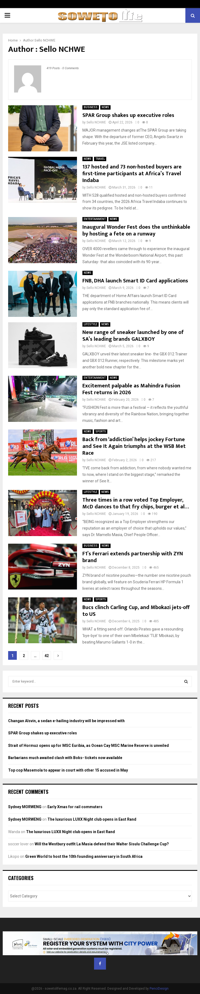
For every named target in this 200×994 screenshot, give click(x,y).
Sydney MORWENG (24, 807)
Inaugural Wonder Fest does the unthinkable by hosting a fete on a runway (136, 230)
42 (46, 656)
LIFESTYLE (90, 324)
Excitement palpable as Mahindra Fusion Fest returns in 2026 (131, 389)
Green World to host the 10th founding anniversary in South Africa (84, 856)
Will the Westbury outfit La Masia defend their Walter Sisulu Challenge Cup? (102, 844)
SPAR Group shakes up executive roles (128, 115)
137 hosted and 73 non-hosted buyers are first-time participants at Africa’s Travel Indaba (132, 173)
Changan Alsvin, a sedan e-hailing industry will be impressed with (66, 721)
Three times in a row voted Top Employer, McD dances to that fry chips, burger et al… (135, 503)
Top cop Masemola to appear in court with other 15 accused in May (68, 770)
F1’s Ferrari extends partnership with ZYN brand (132, 557)
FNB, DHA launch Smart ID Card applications (135, 280)
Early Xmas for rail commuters (74, 807)
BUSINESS (91, 107)
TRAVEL (100, 158)
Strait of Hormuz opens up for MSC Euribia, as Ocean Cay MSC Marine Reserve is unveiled (88, 745)
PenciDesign (159, 988)
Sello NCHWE (44, 40)
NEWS (105, 107)
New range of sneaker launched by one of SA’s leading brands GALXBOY (133, 336)
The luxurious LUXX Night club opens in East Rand (91, 819)
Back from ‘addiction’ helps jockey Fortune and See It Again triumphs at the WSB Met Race (134, 446)
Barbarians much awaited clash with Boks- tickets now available (65, 758)
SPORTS (100, 431)
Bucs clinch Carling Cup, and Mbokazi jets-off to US (135, 611)
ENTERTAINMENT (95, 219)
